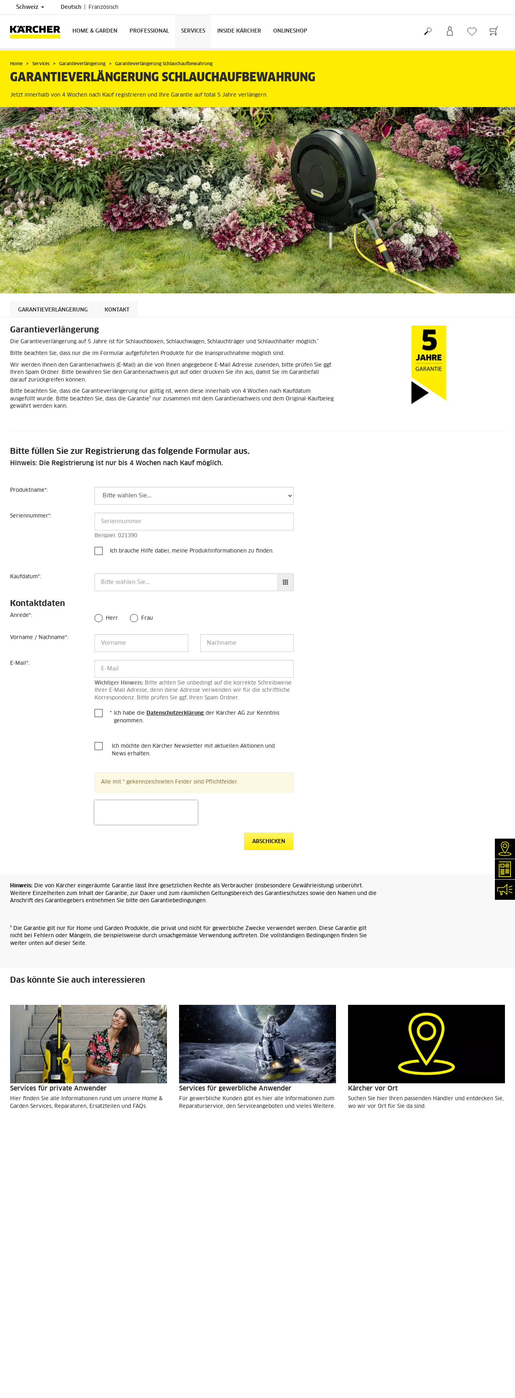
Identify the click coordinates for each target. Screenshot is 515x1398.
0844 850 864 (194, 1336)
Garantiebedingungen (289, 1289)
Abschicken (268, 841)
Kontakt (117, 310)
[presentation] (146, 812)
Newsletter (23, 1318)
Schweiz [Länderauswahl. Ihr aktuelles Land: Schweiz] (30, 7)
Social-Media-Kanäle (34, 1357)
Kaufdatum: (25, 576)
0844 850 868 (206, 1326)
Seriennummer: (31, 516)
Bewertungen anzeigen (417, 1221)
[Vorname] (141, 643)
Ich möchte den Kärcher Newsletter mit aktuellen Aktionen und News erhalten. (193, 750)
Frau (147, 618)
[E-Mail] (194, 669)
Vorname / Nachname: (39, 637)
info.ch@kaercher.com (181, 1369)
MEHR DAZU (35, 1127)
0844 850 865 (165, 1359)
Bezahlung (22, 1202)
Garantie (20, 1211)
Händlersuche (26, 1270)
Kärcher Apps (26, 1338)
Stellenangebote (29, 1347)
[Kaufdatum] (186, 582)
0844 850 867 (213, 1345)
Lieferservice (25, 1192)
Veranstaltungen (29, 1328)
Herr (112, 618)
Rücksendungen (28, 1221)
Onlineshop (290, 31)
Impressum (277, 1270)
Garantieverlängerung (53, 310)
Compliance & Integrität (38, 1367)
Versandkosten (27, 1182)
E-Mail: (19, 663)
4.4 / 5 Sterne (406, 1202)
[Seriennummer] (194, 521)
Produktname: (29, 490)
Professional (149, 31)
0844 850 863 (213, 1316)
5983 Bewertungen (413, 1212)
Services (193, 31)
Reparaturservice (30, 1280)
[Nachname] (247, 643)
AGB (15, 1231)
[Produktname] (194, 496)
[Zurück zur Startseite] (38, 32)
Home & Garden (94, 31)
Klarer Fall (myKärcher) (38, 1289)
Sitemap (273, 1299)
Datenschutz (278, 1280)
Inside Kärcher (239, 31)
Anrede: (21, 615)
